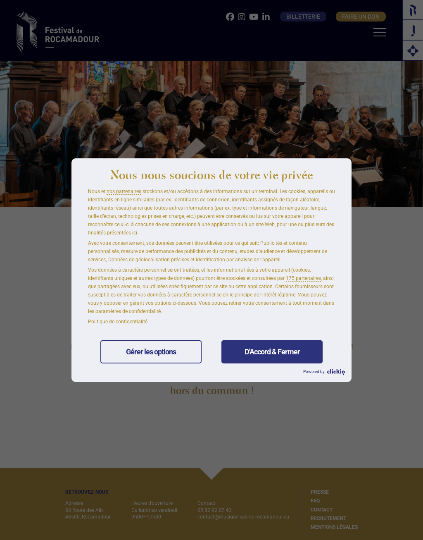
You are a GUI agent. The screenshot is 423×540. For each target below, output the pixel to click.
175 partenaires (303, 278)
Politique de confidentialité (117, 322)
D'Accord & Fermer (272, 351)
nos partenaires (124, 191)
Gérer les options (151, 351)
